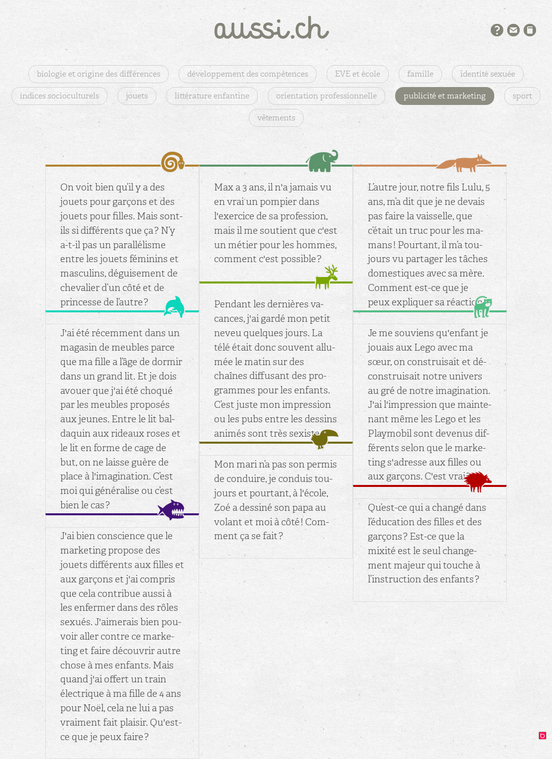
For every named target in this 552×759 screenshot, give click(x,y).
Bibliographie (530, 30)
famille (420, 74)
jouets (137, 96)
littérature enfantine (212, 96)
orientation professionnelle (326, 96)
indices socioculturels (59, 96)
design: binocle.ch (545, 738)
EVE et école (357, 74)
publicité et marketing (445, 96)
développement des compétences (247, 74)
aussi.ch (276, 27)
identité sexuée (487, 74)
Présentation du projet (497, 30)
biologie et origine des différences (98, 74)
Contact (513, 30)
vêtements (276, 117)
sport (522, 96)
